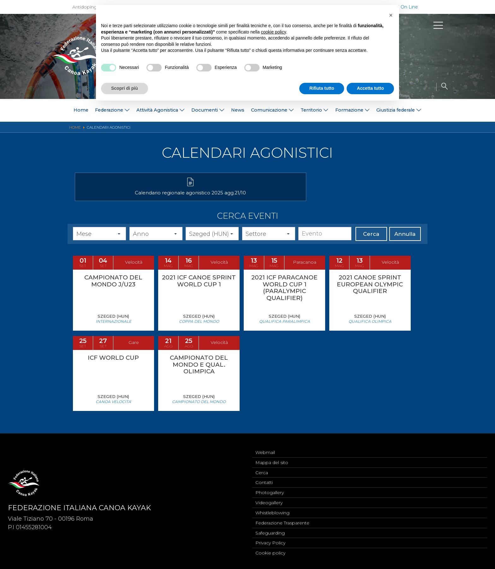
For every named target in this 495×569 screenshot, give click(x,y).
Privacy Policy (270, 542)
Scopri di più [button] (124, 88)
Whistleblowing (272, 511)
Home (42, 110)
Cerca (371, 242)
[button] (391, 15)
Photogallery (269, 490)
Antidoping (84, 7)
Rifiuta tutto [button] (321, 88)
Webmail (265, 448)
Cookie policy (270, 553)
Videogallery (269, 501)
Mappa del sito (271, 459)
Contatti (264, 480)
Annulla (404, 242)
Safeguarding (270, 532)
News (235, 110)
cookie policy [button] (273, 31)
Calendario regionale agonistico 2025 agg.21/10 (130, 198)
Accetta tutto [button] (370, 88)
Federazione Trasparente (282, 521)
